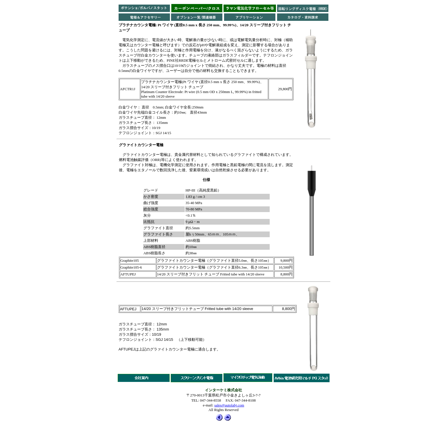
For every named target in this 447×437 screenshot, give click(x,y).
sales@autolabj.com (229, 405)
